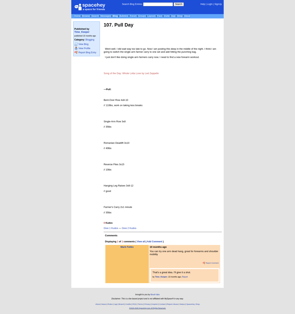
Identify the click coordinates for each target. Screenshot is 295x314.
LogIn (210, 4)
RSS (134, 304)
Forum (133, 16)
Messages (105, 16)
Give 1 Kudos (111, 228)
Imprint (155, 304)
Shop (179, 16)
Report (185, 277)
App (173, 16)
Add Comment (154, 241)
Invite (167, 16)
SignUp (218, 4)
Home (77, 16)
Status (182, 304)
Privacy (147, 304)
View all (141, 241)
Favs (159, 16)
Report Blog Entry (85, 52)
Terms (140, 304)
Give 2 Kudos (129, 228)
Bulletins (123, 16)
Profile (82, 48)
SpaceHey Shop (193, 304)
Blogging (89, 39)
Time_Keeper (81, 31)
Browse (86, 16)
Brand (121, 304)
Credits (128, 304)
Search (178, 4)
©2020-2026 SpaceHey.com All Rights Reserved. (147, 308)
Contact (162, 304)
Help (202, 4)
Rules (110, 304)
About (187, 16)
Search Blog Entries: (132, 4)
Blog (115, 16)
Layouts (151, 16)
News (104, 304)
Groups (142, 16)
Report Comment (211, 263)
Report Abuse (172, 304)
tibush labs (155, 294)
